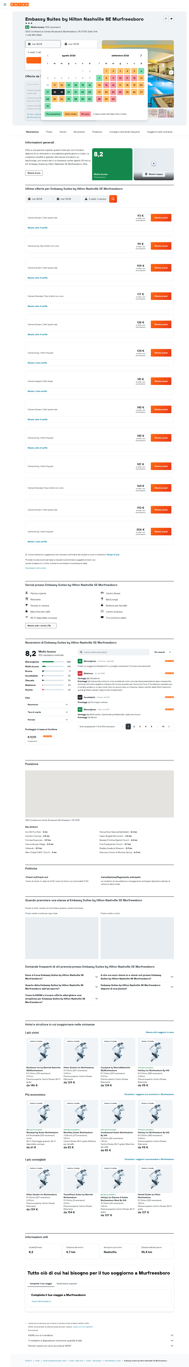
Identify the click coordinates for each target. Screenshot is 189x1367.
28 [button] (75, 99)
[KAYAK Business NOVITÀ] (5, 52)
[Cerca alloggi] (5, 19)
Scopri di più (113, 576)
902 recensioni (52, 27)
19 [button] (62, 92)
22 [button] (82, 92)
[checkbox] (39, 760)
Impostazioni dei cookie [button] (35, 589)
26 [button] (61, 99)
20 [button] (68, 92)
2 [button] (89, 71)
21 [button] (76, 92)
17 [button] (48, 92)
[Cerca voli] (5, 13)
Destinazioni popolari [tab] (67, 1305)
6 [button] (68, 78)
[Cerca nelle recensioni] (116, 673)
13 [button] (69, 85)
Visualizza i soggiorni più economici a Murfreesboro (149, 1115)
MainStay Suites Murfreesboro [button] (78, 1154)
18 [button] (55, 92)
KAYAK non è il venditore (101, 1356)
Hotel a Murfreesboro (41, 1322)
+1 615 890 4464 (33, 34)
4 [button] (54, 78)
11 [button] (55, 85)
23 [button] (89, 92)
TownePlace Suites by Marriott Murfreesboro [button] (78, 1217)
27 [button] (68, 99)
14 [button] (76, 85)
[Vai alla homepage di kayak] (19, 4)
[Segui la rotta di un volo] (5, 46)
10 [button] (47, 85)
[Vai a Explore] (5, 40)
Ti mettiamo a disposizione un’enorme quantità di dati (101, 1362)
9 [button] (89, 78)
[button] (5, 4)
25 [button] (54, 99)
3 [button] (47, 78)
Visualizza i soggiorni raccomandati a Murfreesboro (149, 1180)
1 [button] (82, 71)
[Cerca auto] (5, 26)
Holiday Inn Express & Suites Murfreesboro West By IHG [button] (114, 1220)
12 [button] (62, 85)
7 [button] (75, 78)
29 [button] (82, 99)
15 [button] (83, 85)
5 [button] (61, 78)
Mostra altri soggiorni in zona (160, 1053)
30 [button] (89, 99)
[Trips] (5, 60)
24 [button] (47, 99)
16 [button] (90, 85)
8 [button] (82, 78)
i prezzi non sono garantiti (83, 1348)
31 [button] (48, 106)
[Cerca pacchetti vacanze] (5, 32)
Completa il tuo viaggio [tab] (41, 1305)
